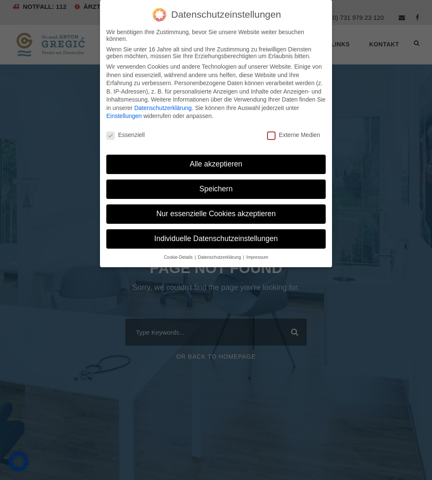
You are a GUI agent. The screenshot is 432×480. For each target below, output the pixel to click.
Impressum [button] (257, 257)
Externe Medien (293, 134)
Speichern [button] (216, 189)
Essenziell (125, 134)
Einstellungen (124, 116)
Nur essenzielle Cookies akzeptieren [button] (215, 213)
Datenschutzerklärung (163, 108)
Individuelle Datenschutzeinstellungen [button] (216, 238)
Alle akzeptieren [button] (216, 164)
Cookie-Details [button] (179, 257)
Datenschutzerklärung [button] (220, 257)
